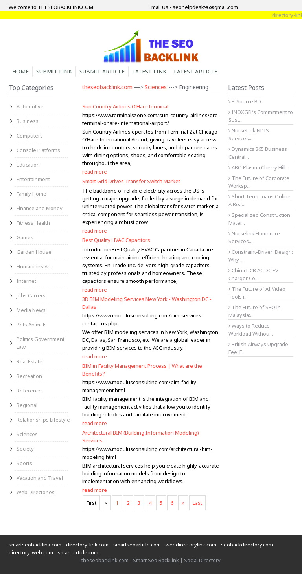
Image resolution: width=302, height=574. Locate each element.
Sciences (27, 434)
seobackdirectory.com (247, 544)
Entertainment (33, 179)
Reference (29, 390)
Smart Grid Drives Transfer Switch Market (131, 181)
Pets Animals (32, 324)
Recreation (29, 376)
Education (28, 164)
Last (197, 502)
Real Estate (29, 361)
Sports (24, 463)
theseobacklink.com (107, 87)
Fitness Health (33, 222)
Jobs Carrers (31, 295)
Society (25, 448)
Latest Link (149, 71)
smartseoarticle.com (137, 544)
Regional (27, 405)
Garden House (34, 251)
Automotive (30, 106)
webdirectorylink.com (191, 544)
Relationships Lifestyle (43, 419)
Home (20, 71)
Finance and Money (40, 208)
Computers (30, 135)
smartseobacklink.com (35, 544)
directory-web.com (31, 552)
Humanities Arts (35, 266)
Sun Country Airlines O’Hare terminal (125, 106)
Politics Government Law (40, 343)
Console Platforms (38, 150)
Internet (26, 280)
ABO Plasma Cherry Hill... (258, 167)
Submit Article (102, 71)
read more (94, 171)
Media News (31, 310)
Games (25, 237)
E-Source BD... (246, 101)
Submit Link (54, 71)
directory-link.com (87, 544)
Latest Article (195, 71)
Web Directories (36, 492)
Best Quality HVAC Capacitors (116, 240)
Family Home (31, 193)
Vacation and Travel (40, 477)
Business (28, 121)
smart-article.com (78, 552)
